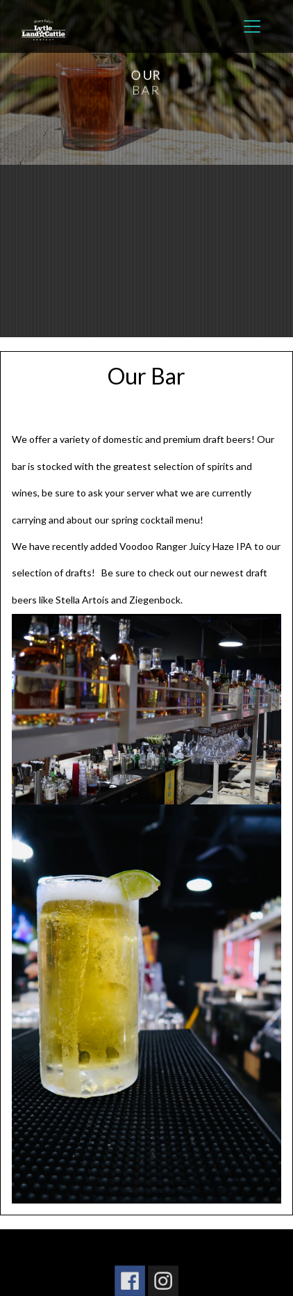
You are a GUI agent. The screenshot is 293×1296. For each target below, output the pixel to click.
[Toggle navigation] (252, 26)
